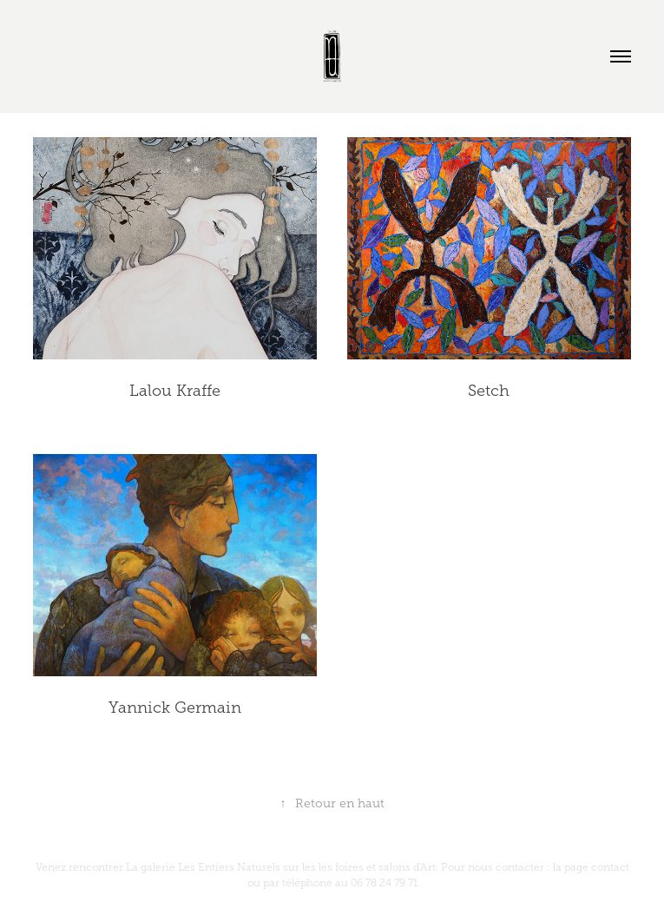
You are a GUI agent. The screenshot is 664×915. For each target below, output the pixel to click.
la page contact (591, 867)
